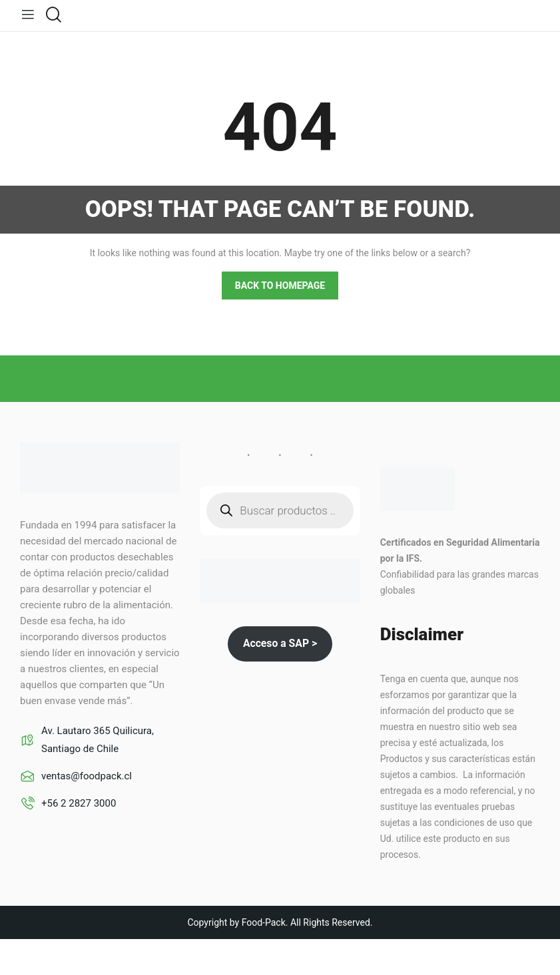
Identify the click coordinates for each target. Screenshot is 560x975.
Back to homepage (280, 285)
